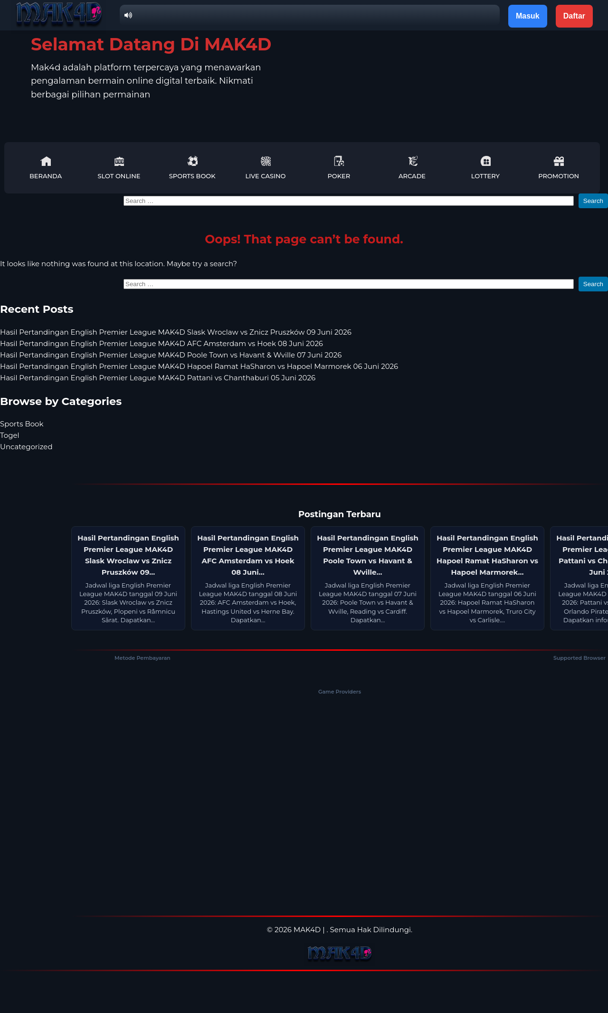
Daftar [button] (574, 16)
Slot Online (118, 167)
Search (593, 200)
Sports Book (192, 167)
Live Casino (266, 167)
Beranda (45, 167)
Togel (9, 435)
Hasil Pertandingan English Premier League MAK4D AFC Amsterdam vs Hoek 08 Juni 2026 (161, 343)
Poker (338, 167)
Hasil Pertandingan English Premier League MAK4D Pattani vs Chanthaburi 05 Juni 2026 (157, 377)
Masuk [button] (528, 16)
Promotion (558, 167)
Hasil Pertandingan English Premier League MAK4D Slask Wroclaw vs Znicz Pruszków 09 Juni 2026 (176, 332)
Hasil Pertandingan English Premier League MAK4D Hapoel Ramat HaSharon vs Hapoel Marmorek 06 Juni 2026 (199, 366)
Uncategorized (26, 446)
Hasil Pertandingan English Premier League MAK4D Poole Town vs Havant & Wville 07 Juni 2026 (171, 354)
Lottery (485, 167)
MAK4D (307, 929)
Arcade (412, 167)
